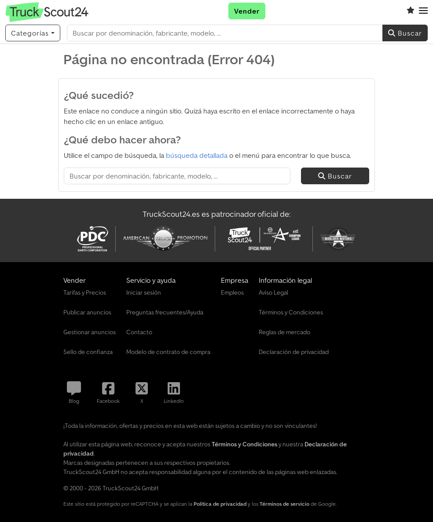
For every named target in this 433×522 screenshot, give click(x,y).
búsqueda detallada (197, 155)
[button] (423, 11)
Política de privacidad (220, 503)
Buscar (405, 33)
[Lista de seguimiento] (411, 11)
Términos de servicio (284, 503)
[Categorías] (32, 33)
